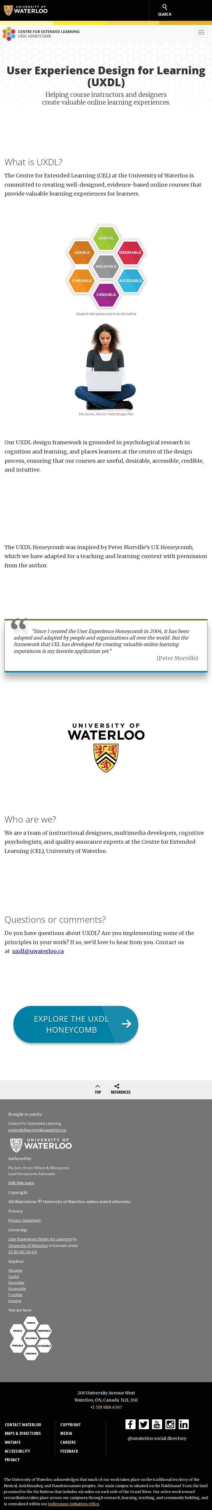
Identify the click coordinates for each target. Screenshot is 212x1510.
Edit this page (21, 1183)
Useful (13, 1276)
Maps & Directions (23, 1433)
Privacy (12, 1459)
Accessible (17, 1288)
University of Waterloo (29, 10)
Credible (15, 1294)
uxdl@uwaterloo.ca (38, 951)
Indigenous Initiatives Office (73, 1504)
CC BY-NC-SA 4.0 (22, 1251)
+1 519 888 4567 (106, 1407)
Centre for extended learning (40, 34)
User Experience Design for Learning (40, 1239)
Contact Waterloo (23, 1424)
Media (66, 1433)
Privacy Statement (24, 1220)
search (164, 10)
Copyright (70, 1424)
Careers (68, 1442)
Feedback (69, 1451)
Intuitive (14, 1300)
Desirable (16, 1282)
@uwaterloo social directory (157, 1438)
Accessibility (17, 1451)
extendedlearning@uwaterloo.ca (37, 1130)
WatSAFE (13, 1442)
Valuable (15, 1270)
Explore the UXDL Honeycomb (71, 1024)
